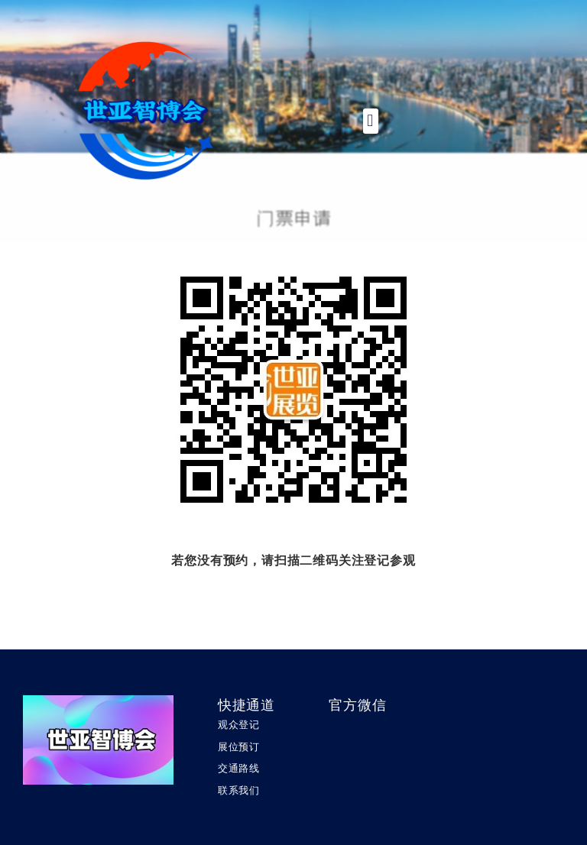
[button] (370, 121)
